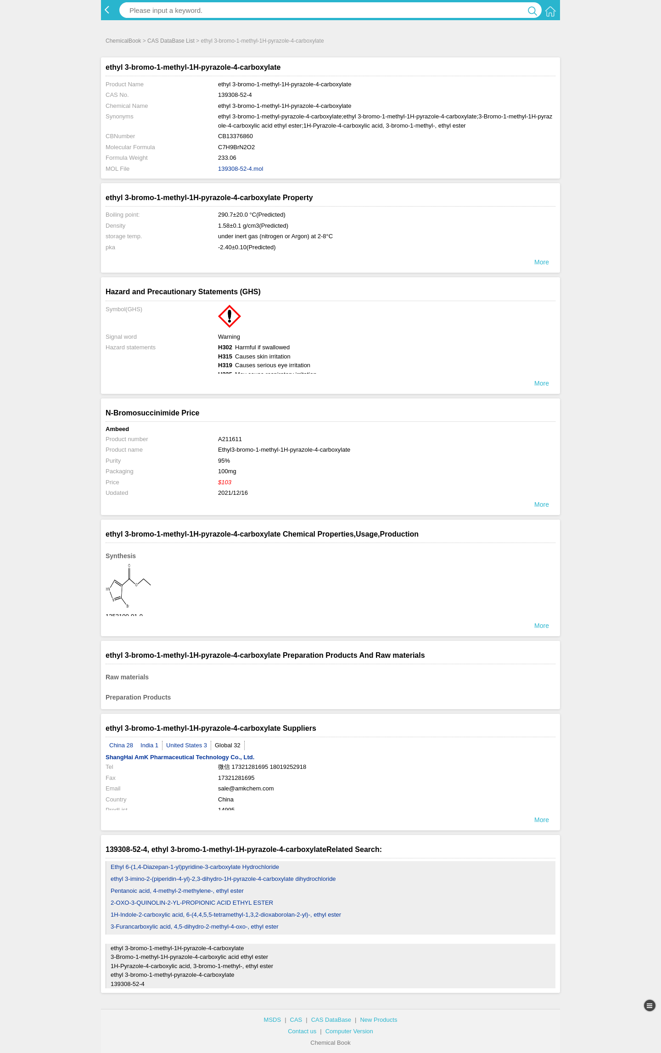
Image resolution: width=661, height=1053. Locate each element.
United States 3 (186, 745)
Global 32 (228, 745)
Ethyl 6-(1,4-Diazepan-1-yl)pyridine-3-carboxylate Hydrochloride (195, 866)
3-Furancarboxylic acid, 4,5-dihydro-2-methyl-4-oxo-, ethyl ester (195, 926)
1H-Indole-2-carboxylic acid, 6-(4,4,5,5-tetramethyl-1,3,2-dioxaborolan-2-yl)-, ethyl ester (226, 914)
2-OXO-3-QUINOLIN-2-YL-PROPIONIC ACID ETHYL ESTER (192, 902)
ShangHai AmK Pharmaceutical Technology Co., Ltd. (180, 757)
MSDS (272, 1019)
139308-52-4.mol (240, 168)
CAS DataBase (331, 1019)
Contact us (302, 1031)
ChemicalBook (123, 41)
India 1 (149, 745)
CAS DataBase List (171, 41)
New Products (378, 1019)
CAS (296, 1019)
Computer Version (349, 1031)
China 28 (121, 745)
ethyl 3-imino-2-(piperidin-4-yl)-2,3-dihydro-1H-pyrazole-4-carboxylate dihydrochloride (223, 878)
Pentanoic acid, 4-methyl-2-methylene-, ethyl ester (177, 890)
